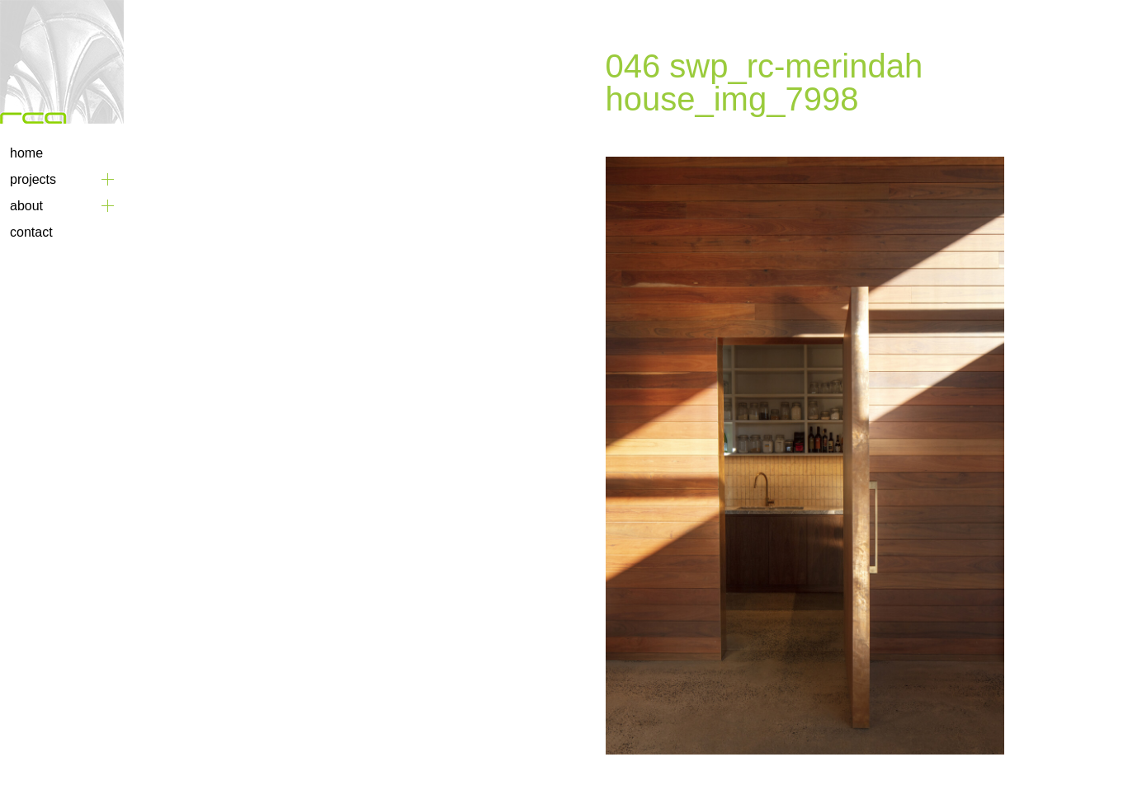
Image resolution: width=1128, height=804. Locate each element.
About (26, 206)
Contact (31, 232)
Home (26, 153)
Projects (33, 179)
